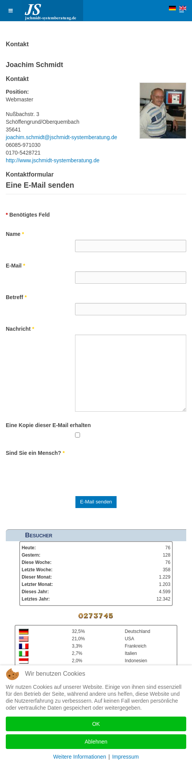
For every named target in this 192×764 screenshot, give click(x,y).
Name (15, 234)
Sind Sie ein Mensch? (35, 453)
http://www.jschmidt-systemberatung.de (53, 160)
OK (96, 724)
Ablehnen (96, 742)
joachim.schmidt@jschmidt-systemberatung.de (61, 137)
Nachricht (20, 329)
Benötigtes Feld (28, 215)
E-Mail (15, 266)
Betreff (16, 297)
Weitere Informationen (79, 757)
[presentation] (133, 474)
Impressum (125, 757)
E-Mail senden (96, 502)
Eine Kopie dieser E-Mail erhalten (48, 425)
